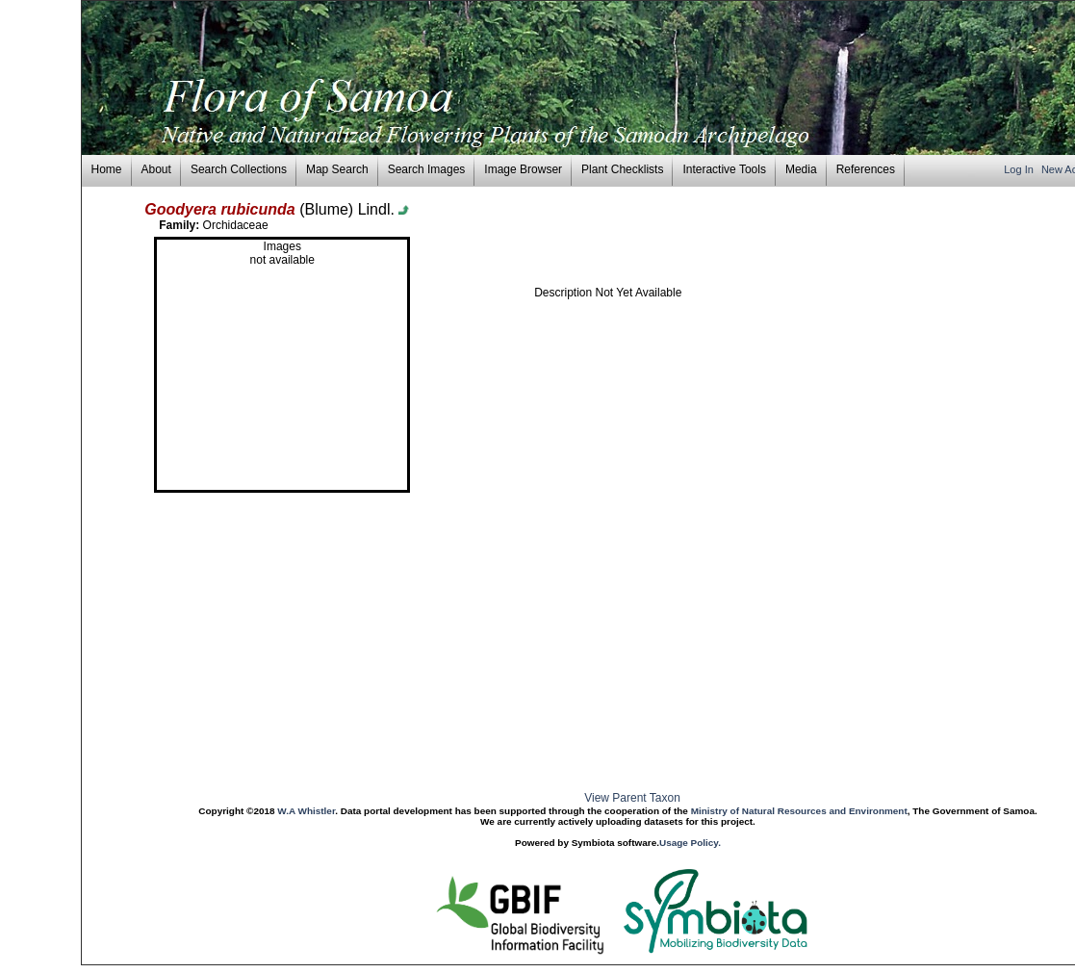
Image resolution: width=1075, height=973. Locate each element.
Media (801, 169)
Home (106, 169)
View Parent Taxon (632, 798)
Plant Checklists (622, 169)
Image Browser (523, 169)
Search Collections (239, 169)
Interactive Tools (724, 169)
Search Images (427, 169)
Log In (1020, 169)
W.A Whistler (306, 811)
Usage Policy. (690, 842)
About (156, 169)
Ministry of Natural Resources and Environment (799, 811)
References (865, 169)
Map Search (337, 169)
